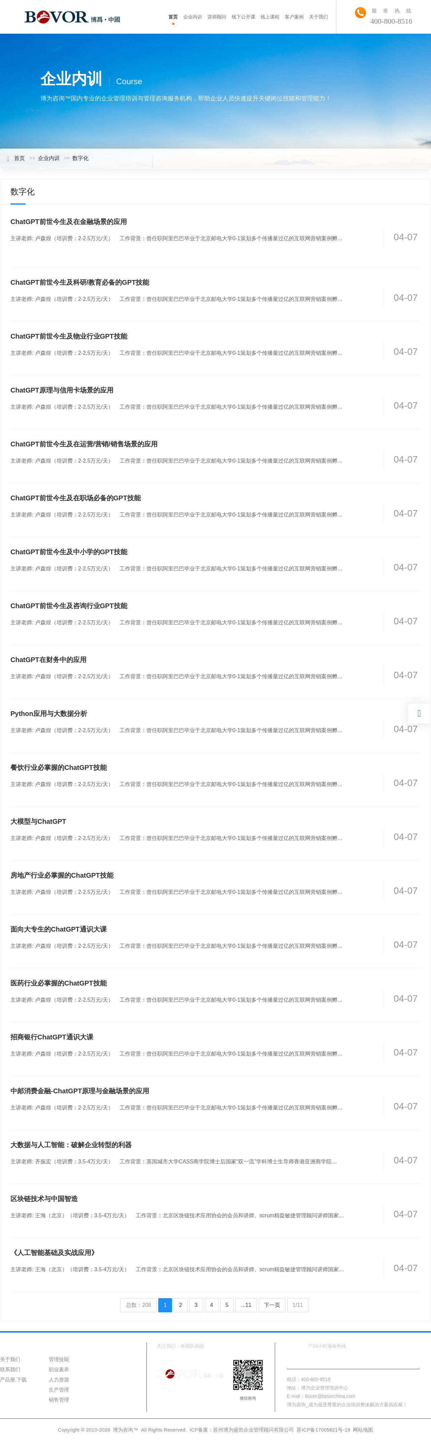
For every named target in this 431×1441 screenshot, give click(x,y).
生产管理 (59, 1389)
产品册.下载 (13, 1379)
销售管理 (59, 1400)
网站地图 (363, 1430)
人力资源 (59, 1379)
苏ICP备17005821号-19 (323, 1430)
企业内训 (49, 158)
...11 (246, 1305)
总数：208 (138, 1305)
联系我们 (10, 1369)
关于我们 (10, 1359)
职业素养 (59, 1369)
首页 (16, 158)
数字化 (80, 158)
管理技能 (59, 1359)
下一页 (272, 1305)
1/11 (298, 1305)
